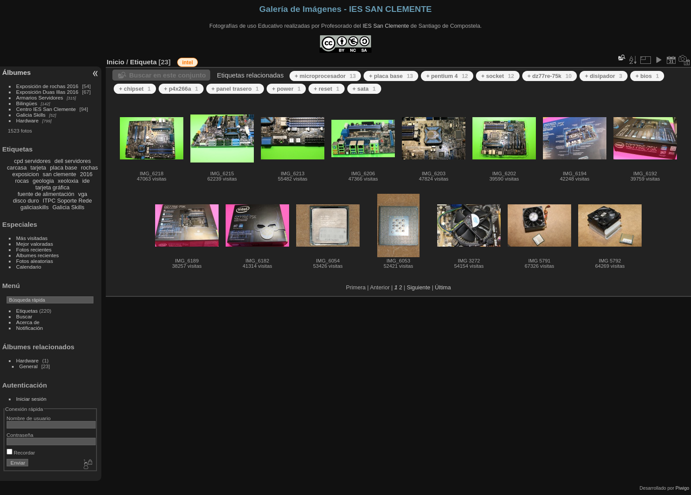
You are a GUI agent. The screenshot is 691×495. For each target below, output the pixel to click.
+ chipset (135, 88)
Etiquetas (27, 311)
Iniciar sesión (31, 399)
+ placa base (391, 76)
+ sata (364, 88)
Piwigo (682, 488)
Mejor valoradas (34, 244)
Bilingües (26, 103)
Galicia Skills (31, 115)
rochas (89, 167)
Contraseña (20, 435)
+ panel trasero (235, 88)
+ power (286, 88)
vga (82, 194)
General (28, 366)
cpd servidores (32, 161)
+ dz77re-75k (550, 76)
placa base (63, 167)
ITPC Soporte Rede (67, 200)
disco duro (26, 200)
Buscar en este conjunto (167, 75)
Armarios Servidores (39, 97)
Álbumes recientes (37, 255)
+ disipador (603, 76)
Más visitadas (32, 238)
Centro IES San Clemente (46, 109)
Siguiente (418, 287)
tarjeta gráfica (52, 187)
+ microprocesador (325, 76)
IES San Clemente (386, 25)
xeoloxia (68, 180)
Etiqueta (143, 62)
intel (187, 62)
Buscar (24, 316)
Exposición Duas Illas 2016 (47, 92)
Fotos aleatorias (34, 261)
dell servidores (73, 161)
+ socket (497, 76)
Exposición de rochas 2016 (47, 86)
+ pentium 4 (447, 76)
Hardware (27, 120)
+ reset (326, 88)
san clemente (59, 174)
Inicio (115, 62)
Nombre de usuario (29, 418)
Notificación (29, 328)
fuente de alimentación (46, 194)
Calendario (28, 267)
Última (443, 287)
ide (86, 180)
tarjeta (38, 167)
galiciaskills (34, 207)
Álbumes (16, 72)
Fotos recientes (34, 249)
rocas (22, 180)
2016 (86, 174)
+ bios (647, 76)
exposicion (25, 174)
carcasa (17, 167)
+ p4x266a (181, 88)
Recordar (21, 452)
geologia (43, 180)
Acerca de (28, 322)
